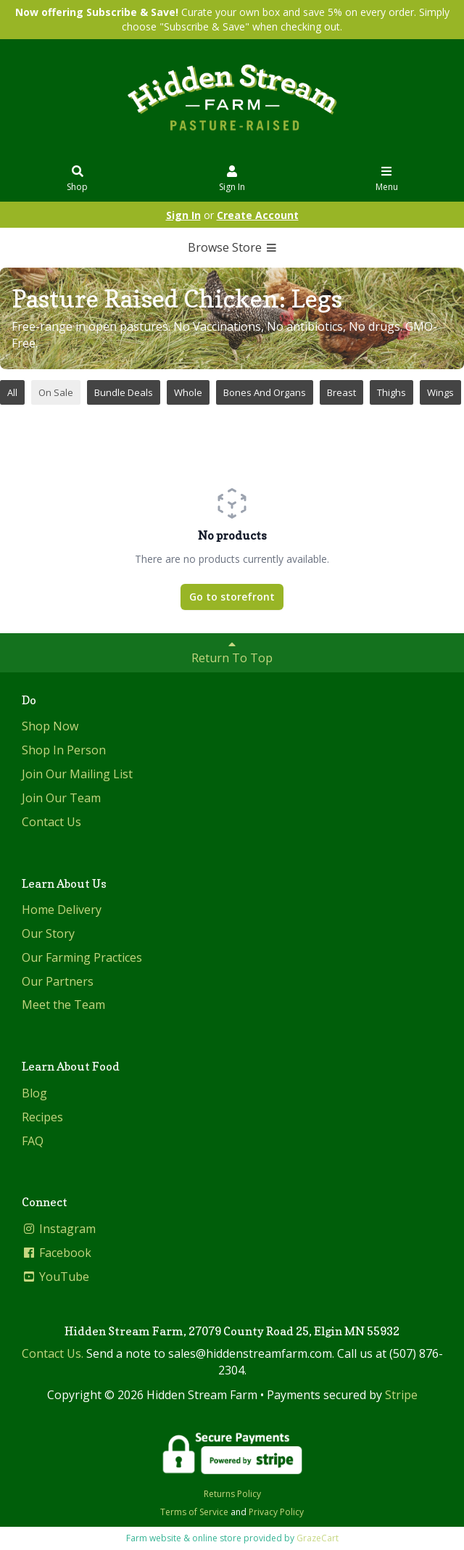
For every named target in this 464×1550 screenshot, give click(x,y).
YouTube (55, 1277)
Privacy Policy (276, 1512)
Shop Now (50, 726)
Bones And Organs (264, 392)
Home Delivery (62, 910)
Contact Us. (52, 1353)
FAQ (33, 1141)
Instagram (59, 1229)
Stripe (401, 1395)
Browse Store (232, 247)
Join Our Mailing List (77, 774)
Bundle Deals (123, 392)
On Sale (55, 392)
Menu (386, 180)
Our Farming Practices (82, 957)
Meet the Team (63, 1005)
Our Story (48, 933)
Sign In (232, 180)
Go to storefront (232, 596)
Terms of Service (194, 1512)
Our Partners (58, 981)
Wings (440, 392)
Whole (188, 392)
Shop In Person (64, 750)
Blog (34, 1093)
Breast (341, 392)
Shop (77, 180)
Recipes (42, 1117)
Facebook (56, 1253)
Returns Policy (232, 1494)
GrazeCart (318, 1538)
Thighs (391, 392)
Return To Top (232, 652)
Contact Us (51, 822)
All (12, 392)
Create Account (258, 215)
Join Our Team (61, 798)
